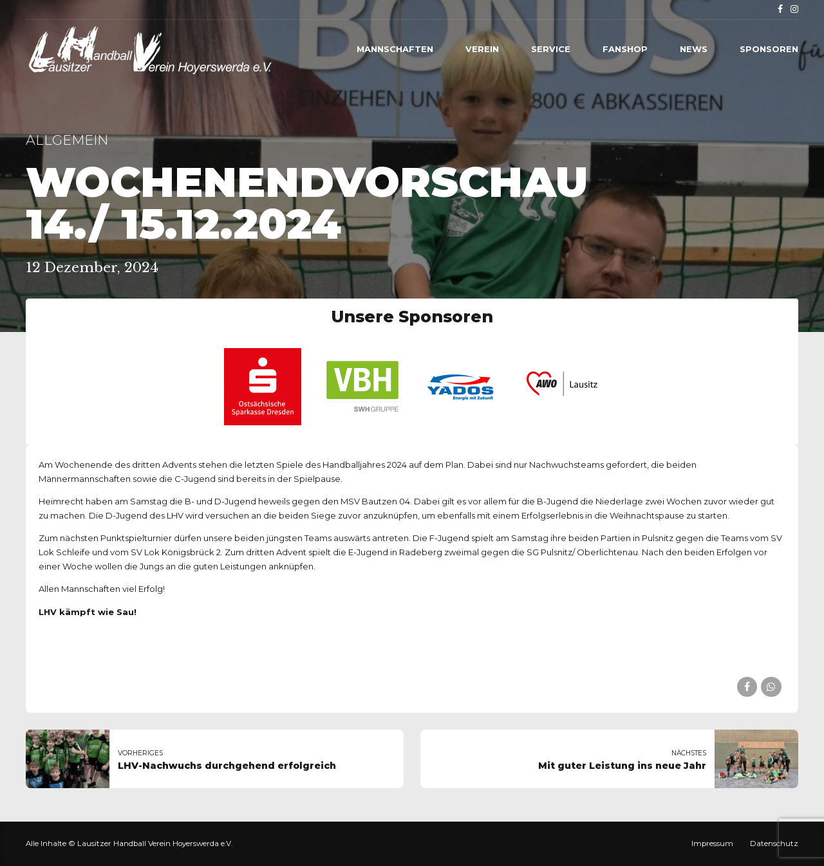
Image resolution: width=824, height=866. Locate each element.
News (693, 49)
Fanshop (625, 49)
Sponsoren (769, 49)
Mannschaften (395, 49)
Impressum (712, 843)
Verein (482, 49)
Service (550, 49)
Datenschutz (774, 843)
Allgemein (67, 140)
